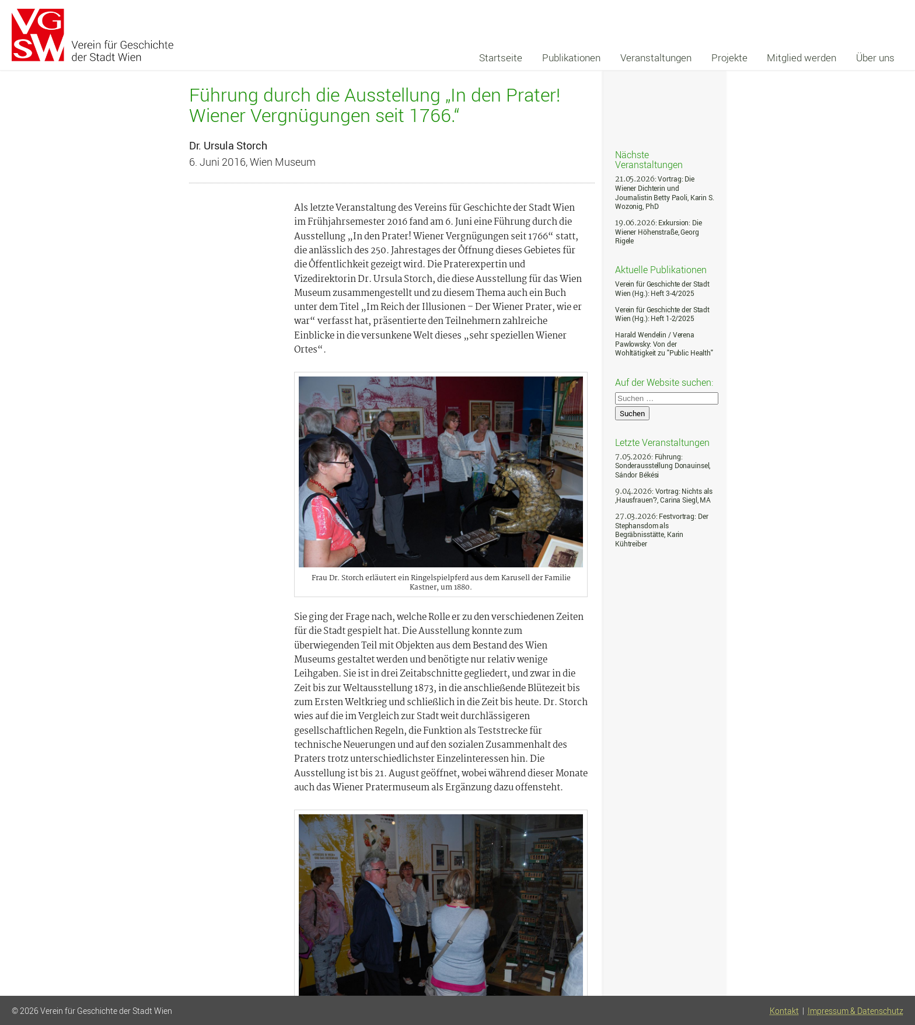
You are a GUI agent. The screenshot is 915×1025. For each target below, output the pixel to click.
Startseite (500, 57)
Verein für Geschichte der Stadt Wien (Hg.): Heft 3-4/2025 (662, 288)
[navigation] (686, 58)
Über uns (875, 57)
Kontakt (784, 1011)
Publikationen (571, 57)
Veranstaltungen (656, 57)
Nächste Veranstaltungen (649, 159)
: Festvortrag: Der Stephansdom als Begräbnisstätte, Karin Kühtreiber (661, 530)
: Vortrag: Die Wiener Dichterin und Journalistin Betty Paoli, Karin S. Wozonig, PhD (664, 192)
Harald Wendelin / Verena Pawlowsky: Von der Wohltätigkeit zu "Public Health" (664, 344)
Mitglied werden (801, 57)
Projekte (729, 57)
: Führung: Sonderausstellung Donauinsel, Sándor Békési (662, 466)
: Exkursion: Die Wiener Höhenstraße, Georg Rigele (658, 232)
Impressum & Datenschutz (855, 1011)
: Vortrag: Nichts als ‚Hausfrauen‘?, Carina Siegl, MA (664, 495)
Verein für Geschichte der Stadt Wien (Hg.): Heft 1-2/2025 (662, 314)
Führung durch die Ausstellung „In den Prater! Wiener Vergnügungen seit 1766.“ (374, 104)
